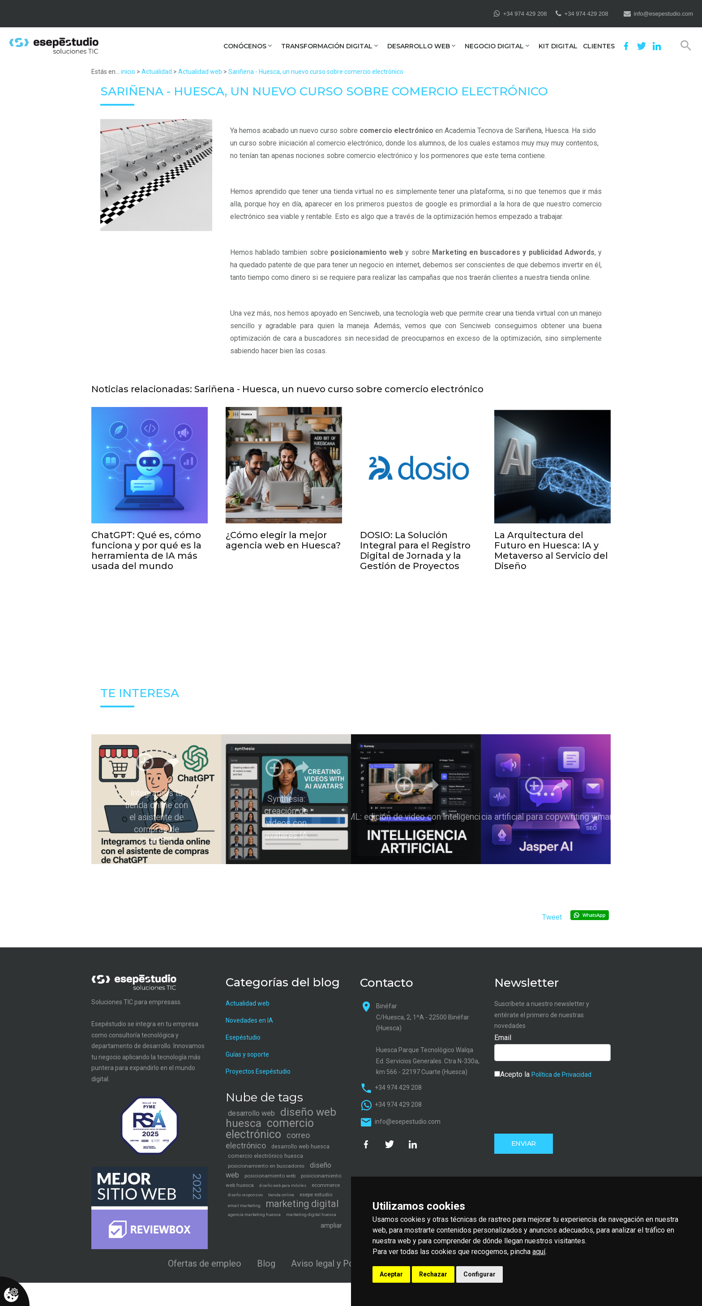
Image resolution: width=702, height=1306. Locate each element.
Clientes (599, 46)
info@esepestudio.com (663, 13)
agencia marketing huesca (254, 1206)
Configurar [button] (479, 1274)
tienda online (281, 1186)
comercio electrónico (396, 130)
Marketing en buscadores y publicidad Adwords (513, 252)
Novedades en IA (249, 1011)
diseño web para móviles (282, 1177)
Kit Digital (558, 46)
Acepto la (542, 1066)
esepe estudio (316, 1186)
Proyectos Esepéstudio (258, 1062)
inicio (128, 71)
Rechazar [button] (433, 1274)
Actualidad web (200, 71)
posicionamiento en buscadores (266, 1158)
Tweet (552, 909)
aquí (538, 1251)
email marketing (244, 1197)
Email (502, 1029)
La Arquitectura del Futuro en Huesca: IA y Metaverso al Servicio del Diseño (551, 547)
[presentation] (562, 1096)
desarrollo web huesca (300, 1138)
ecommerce (326, 1177)
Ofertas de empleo (204, 1255)
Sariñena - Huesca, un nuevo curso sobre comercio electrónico (315, 71)
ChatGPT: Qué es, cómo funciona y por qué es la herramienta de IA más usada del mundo (146, 547)
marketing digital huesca (311, 1206)
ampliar (331, 1217)
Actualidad (156, 71)
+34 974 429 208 (525, 13)
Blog (266, 1255)
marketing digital (302, 1195)
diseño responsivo (245, 1187)
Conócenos (244, 46)
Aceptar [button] (391, 1274)
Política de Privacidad (561, 1066)
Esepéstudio (243, 1028)
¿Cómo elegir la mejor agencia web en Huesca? (283, 538)
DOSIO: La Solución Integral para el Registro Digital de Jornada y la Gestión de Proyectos (415, 547)
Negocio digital (494, 46)
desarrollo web (251, 1105)
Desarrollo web (418, 46)
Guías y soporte (247, 1045)
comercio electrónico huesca (265, 1147)
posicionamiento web (366, 252)
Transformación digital (326, 46)
